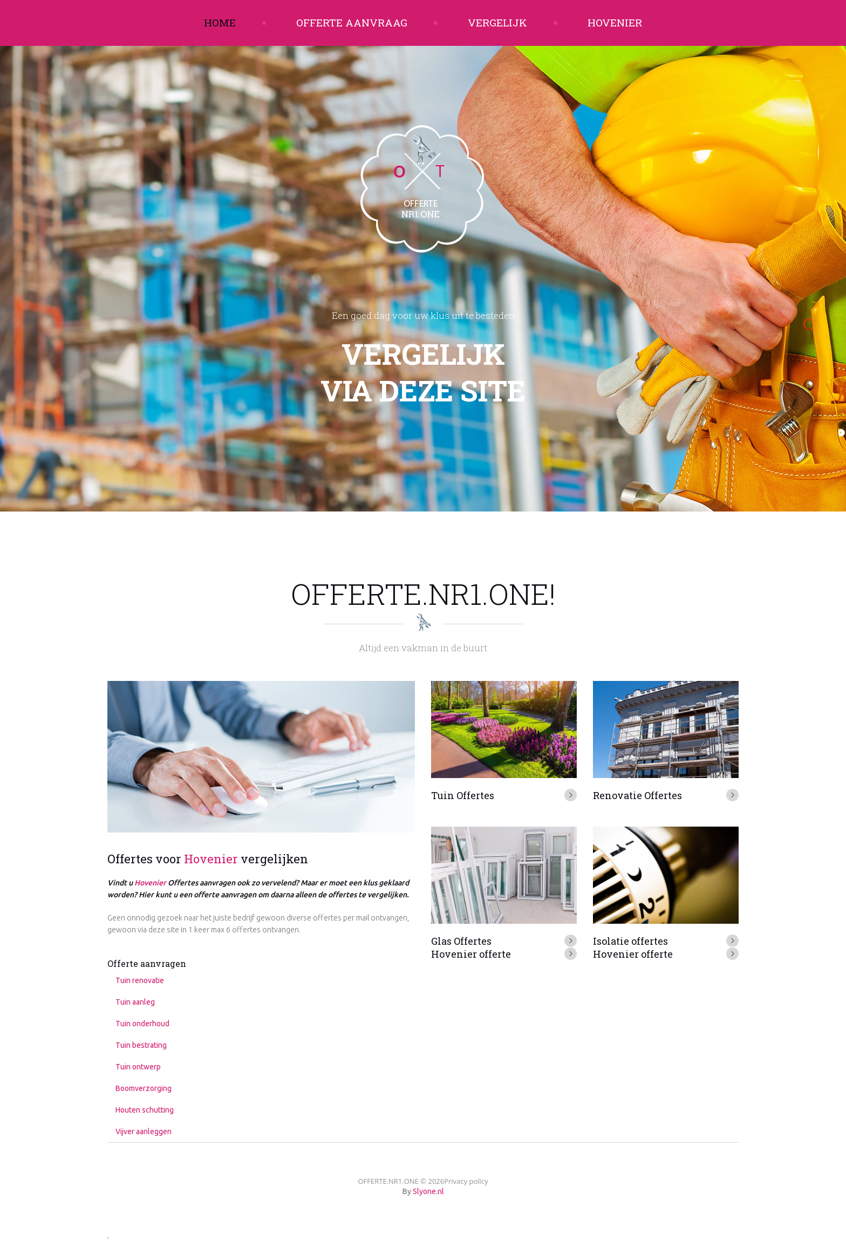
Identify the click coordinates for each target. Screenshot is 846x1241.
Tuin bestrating (141, 1045)
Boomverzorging (143, 1088)
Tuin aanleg (135, 1002)
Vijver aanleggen (143, 1131)
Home (220, 22)
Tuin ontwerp (138, 1066)
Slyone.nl (428, 1191)
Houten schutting (144, 1110)
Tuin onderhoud (142, 1023)
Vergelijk (497, 22)
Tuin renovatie (139, 980)
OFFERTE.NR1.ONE (388, 1181)
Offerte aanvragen (146, 963)
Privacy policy (466, 1181)
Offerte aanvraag (351, 22)
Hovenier (615, 22)
